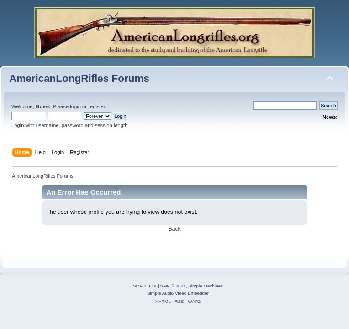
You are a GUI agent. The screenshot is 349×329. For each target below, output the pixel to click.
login (75, 106)
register (96, 106)
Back (174, 229)
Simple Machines (205, 285)
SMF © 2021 (173, 285)
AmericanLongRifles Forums (79, 78)
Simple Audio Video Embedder (178, 293)
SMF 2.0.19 (145, 285)
